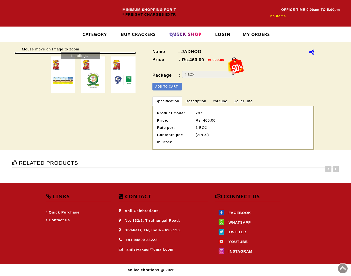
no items (278, 16)
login (223, 34)
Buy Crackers (138, 34)
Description (196, 101)
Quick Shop (185, 34)
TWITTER (230, 232)
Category (94, 34)
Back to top (343, 269)
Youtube (220, 101)
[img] (311, 52)
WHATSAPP (233, 222)
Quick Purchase (64, 212)
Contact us (59, 220)
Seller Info (243, 101)
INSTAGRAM (233, 251)
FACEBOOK (233, 213)
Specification (167, 101)
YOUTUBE (231, 242)
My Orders (256, 34)
